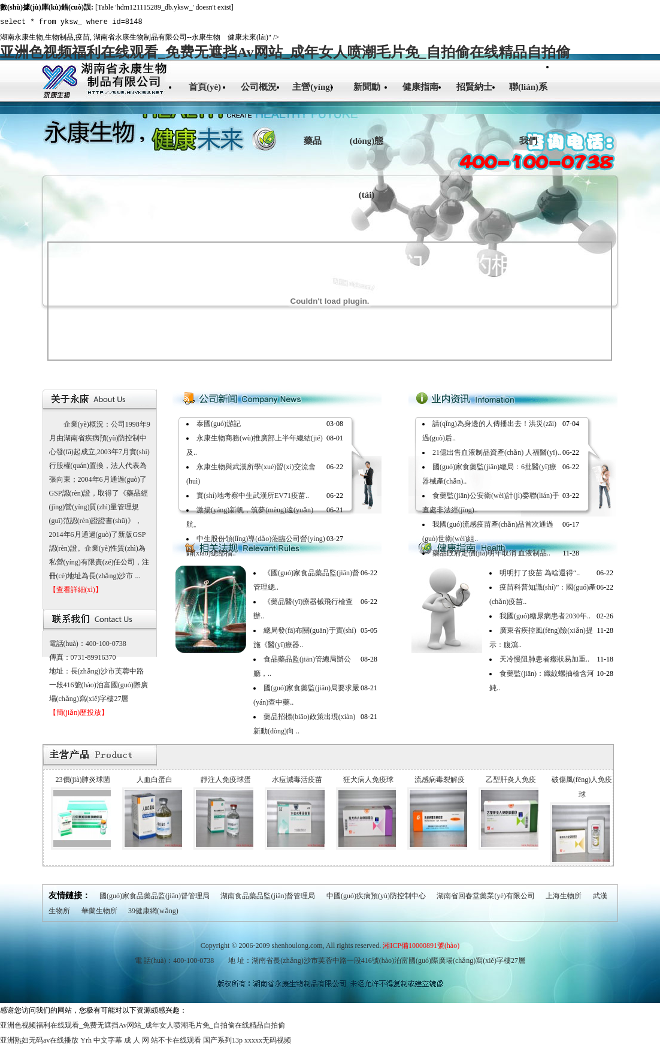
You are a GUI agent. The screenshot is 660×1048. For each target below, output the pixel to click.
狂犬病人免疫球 (368, 779)
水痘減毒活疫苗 (297, 779)
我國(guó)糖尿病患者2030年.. (545, 616)
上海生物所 (564, 896)
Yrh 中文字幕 (101, 1040)
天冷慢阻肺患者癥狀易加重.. (544, 659)
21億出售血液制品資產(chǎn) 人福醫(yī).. (496, 452)
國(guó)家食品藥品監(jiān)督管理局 (154, 896)
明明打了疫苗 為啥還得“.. (539, 573)
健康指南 (420, 87)
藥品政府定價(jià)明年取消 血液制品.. (491, 553)
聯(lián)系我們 (528, 114)
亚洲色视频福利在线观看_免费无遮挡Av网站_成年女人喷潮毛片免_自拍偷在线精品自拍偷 (285, 52)
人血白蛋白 (154, 779)
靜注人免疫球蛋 (226, 779)
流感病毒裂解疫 (439, 779)
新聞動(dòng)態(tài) (367, 141)
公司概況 (259, 87)
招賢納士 (474, 87)
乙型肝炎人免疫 (511, 779)
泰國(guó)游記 (218, 423)
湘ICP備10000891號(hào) (421, 945)
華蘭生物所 (99, 911)
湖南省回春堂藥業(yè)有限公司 (485, 896)
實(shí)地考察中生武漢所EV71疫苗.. (252, 495)
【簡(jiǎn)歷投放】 (79, 712)
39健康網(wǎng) (153, 911)
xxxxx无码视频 (267, 1040)
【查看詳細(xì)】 (75, 589)
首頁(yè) (205, 87)
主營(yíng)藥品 (312, 114)
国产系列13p (223, 1040)
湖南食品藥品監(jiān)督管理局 (267, 896)
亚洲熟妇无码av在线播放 (39, 1040)
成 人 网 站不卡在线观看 (162, 1040)
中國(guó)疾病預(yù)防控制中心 (376, 896)
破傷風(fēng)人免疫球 (582, 787)
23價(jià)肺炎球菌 (83, 779)
